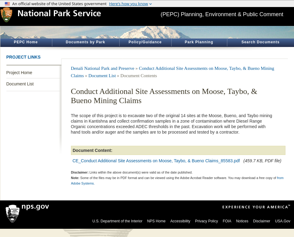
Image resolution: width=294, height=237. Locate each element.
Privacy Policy (206, 221)
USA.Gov (282, 221)
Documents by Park (85, 42)
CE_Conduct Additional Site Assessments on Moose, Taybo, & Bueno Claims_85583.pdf (156, 160)
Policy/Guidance (145, 42)
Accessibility (180, 221)
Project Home (19, 72)
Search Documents (260, 42)
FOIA (227, 221)
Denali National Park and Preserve (102, 68)
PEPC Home (26, 42)
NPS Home (156, 221)
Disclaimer (261, 221)
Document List (20, 83)
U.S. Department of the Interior (117, 221)
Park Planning (199, 42)
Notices (242, 221)
